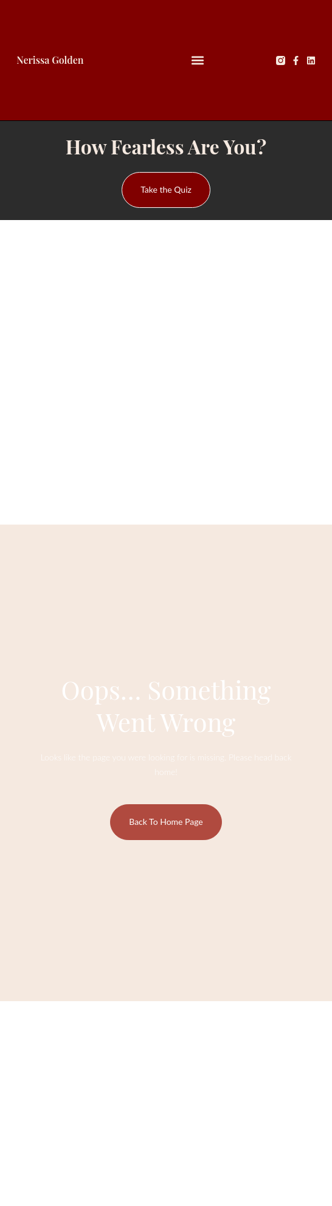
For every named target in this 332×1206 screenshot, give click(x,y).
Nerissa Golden (49, 59)
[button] (198, 60)
